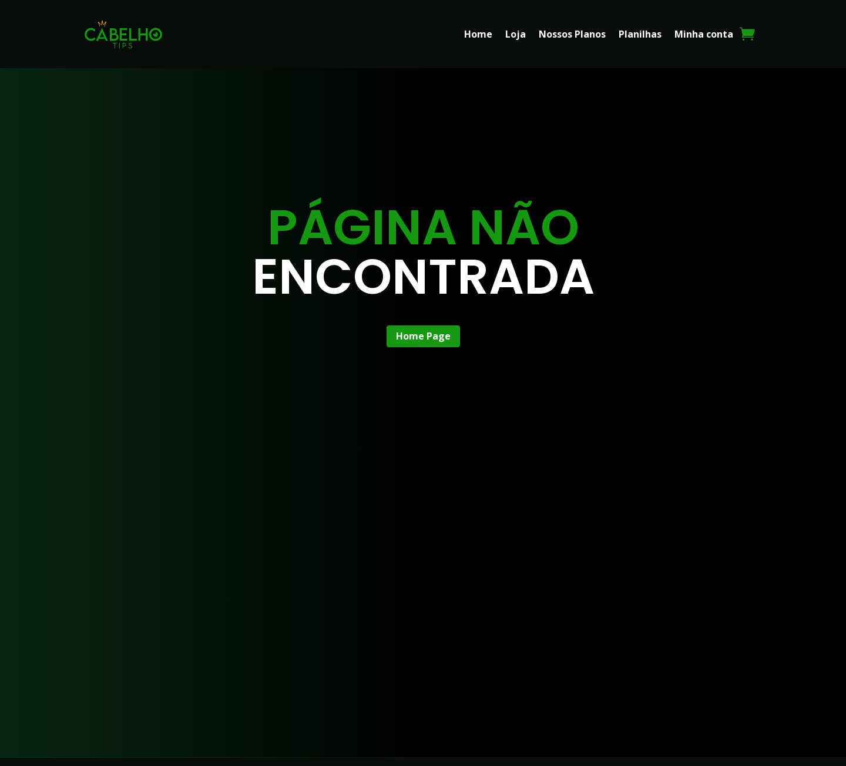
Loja (515, 34)
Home (478, 34)
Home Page (423, 336)
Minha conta (703, 34)
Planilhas (640, 34)
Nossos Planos (572, 34)
